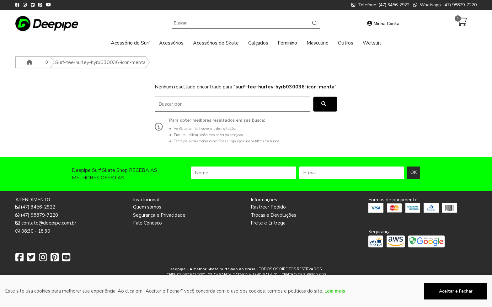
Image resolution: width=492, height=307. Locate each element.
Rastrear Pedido (268, 207)
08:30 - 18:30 (32, 231)
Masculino (318, 43)
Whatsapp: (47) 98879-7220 (445, 5)
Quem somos (147, 207)
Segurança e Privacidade (159, 215)
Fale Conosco (147, 223)
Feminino (287, 43)
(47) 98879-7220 (36, 215)
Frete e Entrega (268, 223)
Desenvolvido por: (246, 302)
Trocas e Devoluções (273, 215)
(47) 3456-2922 (35, 207)
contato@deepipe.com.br (45, 223)
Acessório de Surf (130, 43)
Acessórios (171, 43)
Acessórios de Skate (216, 43)
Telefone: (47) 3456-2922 (380, 5)
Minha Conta (383, 24)
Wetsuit (372, 43)
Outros (345, 43)
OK (413, 172)
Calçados (258, 43)
